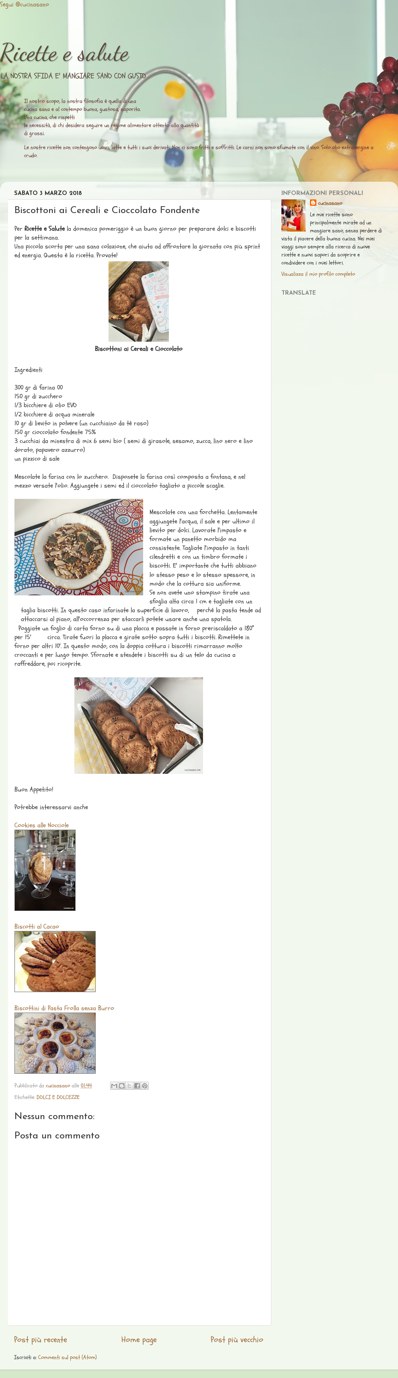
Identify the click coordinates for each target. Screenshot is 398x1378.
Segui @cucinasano (24, 4)
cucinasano (330, 203)
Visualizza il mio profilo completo (318, 274)
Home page (139, 1339)
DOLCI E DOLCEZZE (58, 1097)
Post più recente (40, 1339)
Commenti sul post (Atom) (67, 1357)
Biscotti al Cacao (36, 926)
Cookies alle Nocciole (41, 825)
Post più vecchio (237, 1339)
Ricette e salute (64, 52)
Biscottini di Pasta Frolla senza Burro (64, 1008)
